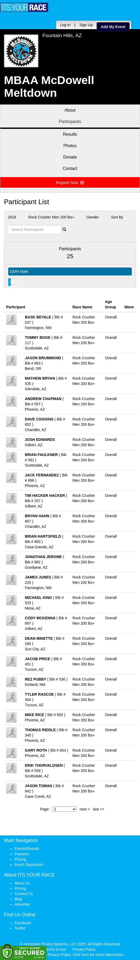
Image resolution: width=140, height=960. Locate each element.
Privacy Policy (84, 949)
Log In (65, 25)
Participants (70, 121)
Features (22, 854)
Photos (70, 145)
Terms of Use (55, 949)
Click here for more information (98, 955)
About (70, 110)
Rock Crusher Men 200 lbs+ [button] (53, 217)
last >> (98, 809)
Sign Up (86, 25)
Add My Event (113, 27)
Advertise (22, 904)
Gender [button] (95, 217)
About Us (22, 883)
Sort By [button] (119, 217)
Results (70, 134)
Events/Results (27, 849)
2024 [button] (14, 217)
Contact (70, 168)
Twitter (20, 928)
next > (85, 809)
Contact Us (24, 894)
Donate (70, 157)
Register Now (70, 183)
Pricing (20, 859)
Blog (18, 899)
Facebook (23, 923)
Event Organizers (29, 864)
